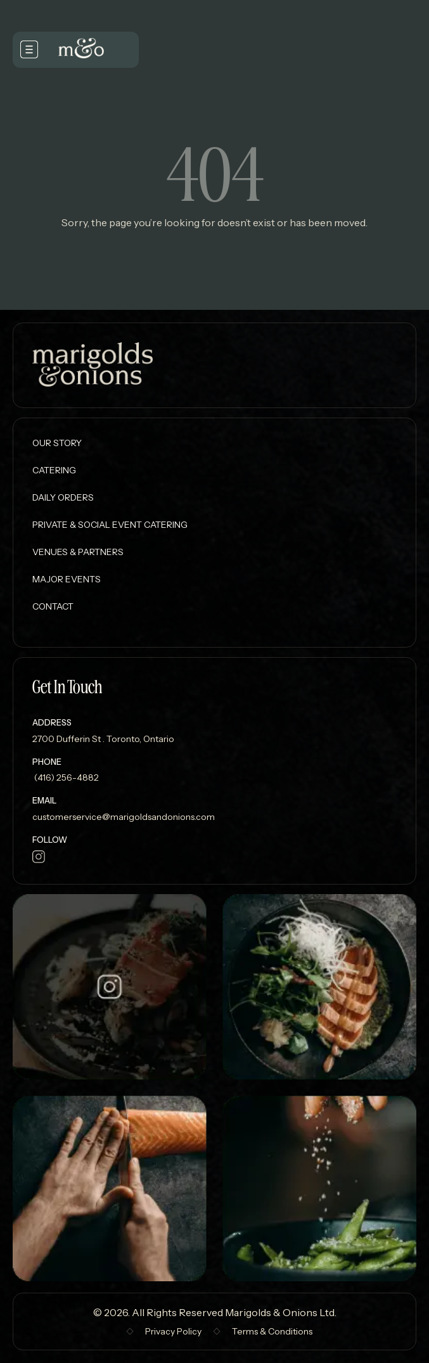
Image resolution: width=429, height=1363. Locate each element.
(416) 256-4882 (65, 777)
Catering (54, 470)
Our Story (57, 443)
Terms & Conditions (272, 1331)
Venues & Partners (78, 552)
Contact (53, 606)
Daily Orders (63, 497)
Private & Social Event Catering (110, 524)
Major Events (66, 579)
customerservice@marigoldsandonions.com (123, 816)
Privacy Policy (173, 1331)
